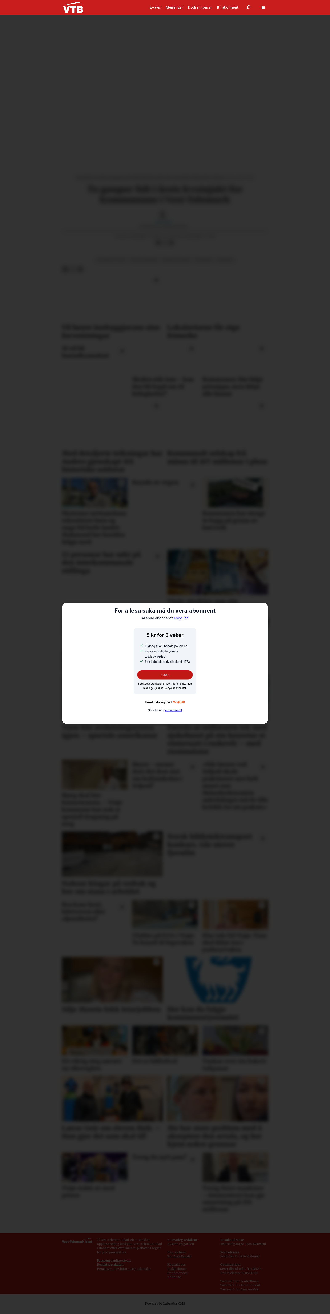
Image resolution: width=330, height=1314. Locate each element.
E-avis (155, 7)
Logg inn (165, 618)
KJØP (165, 675)
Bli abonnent (228, 7)
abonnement (173, 710)
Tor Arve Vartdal (179, 1256)
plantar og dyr (111, 260)
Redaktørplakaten (110, 1264)
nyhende (225, 260)
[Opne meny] (263, 7)
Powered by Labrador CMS (165, 1303)
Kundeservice (177, 1273)
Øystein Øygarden (180, 1244)
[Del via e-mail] (171, 243)
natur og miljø (176, 260)
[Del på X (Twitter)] (165, 243)
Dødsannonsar (200, 7)
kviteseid (203, 260)
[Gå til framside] (73, 7)
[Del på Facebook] (158, 243)
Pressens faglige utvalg (114, 1260)
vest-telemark (144, 260)
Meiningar (174, 7)
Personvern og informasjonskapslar (124, 1269)
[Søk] (248, 7)
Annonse (174, 1277)
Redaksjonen (177, 1269)
